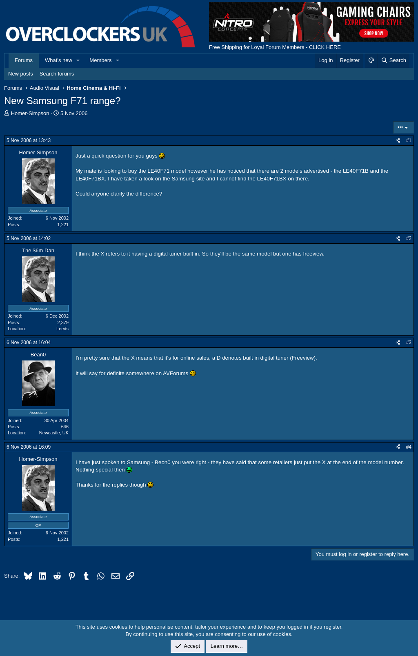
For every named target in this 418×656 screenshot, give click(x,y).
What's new (58, 60)
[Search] (393, 60)
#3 (408, 342)
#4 (408, 447)
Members (100, 60)
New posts (20, 74)
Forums (24, 60)
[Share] (398, 140)
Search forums (57, 74)
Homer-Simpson (30, 113)
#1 (408, 140)
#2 (408, 238)
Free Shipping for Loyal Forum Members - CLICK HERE (275, 47)
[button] (78, 60)
